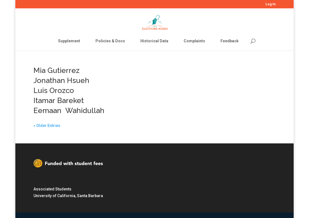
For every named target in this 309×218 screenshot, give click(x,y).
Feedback (230, 41)
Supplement (69, 41)
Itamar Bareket (58, 100)
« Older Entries (46, 125)
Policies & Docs (110, 41)
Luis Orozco (53, 90)
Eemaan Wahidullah (68, 110)
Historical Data (154, 41)
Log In (270, 4)
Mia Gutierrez (56, 70)
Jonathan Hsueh (61, 80)
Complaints (194, 41)
